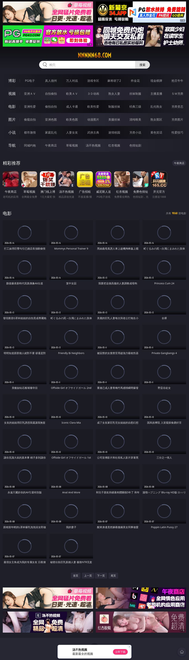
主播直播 (156, 94)
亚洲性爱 (30, 107)
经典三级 (135, 107)
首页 (75, 575)
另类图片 (177, 119)
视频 (12, 93)
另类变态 (177, 107)
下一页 (101, 575)
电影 (12, 106)
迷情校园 (114, 132)
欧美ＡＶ (72, 94)
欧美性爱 (93, 107)
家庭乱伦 (51, 132)
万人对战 (72, 81)
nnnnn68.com (94, 55)
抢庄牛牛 (177, 81)
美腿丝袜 (114, 119)
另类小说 (135, 132)
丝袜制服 (135, 94)
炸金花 (135, 81)
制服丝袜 (114, 107)
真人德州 (51, 81)
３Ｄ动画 (93, 94)
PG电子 (30, 81)
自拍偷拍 (51, 94)
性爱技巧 (177, 132)
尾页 (113, 575)
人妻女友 (72, 132)
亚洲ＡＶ (30, 94)
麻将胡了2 (114, 81)
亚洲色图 (51, 119)
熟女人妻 (114, 94)
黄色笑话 (156, 132)
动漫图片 (93, 119)
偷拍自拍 (51, 107)
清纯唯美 (135, 119)
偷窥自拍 (30, 119)
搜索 (142, 65)
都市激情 (30, 132)
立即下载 (120, 652)
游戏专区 (93, 81)
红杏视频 (114, 145)
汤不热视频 (93, 145)
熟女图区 (156, 119)
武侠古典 (93, 132)
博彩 (12, 80)
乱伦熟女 (156, 107)
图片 (12, 119)
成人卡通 (72, 107)
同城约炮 (30, 145)
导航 (12, 145)
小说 (12, 132)
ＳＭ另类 (177, 94)
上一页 (88, 575)
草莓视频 (72, 145)
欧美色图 (72, 119)
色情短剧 (135, 145)
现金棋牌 (156, 81)
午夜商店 (51, 145)
